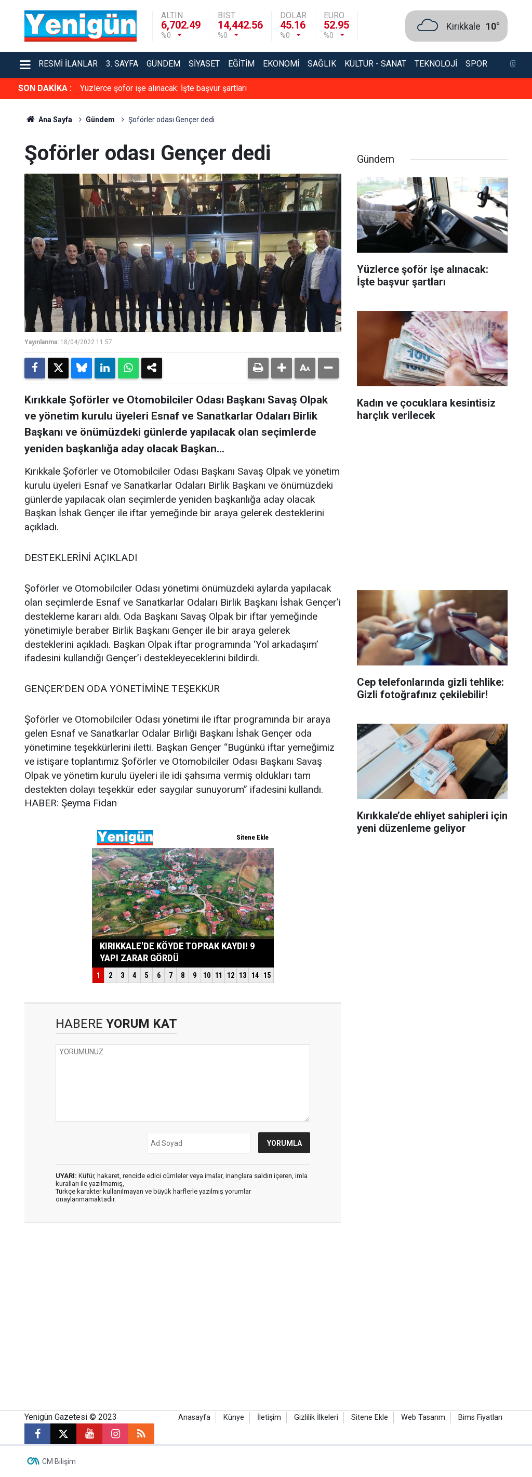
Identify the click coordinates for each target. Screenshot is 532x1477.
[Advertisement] (432, 509)
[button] (281, 368)
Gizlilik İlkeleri (316, 1417)
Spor (476, 64)
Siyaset (204, 64)
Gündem (163, 64)
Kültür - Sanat (375, 64)
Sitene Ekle (369, 1417)
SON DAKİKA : (45, 88)
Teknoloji (436, 64)
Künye (233, 1417)
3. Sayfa (122, 64)
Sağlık (322, 64)
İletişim (269, 1417)
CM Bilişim (59, 1461)
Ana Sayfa (48, 119)
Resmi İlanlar (68, 64)
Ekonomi (281, 64)
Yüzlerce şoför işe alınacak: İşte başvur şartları (163, 88)
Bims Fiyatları (480, 1417)
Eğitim (241, 64)
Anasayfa (194, 1417)
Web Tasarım (423, 1417)
